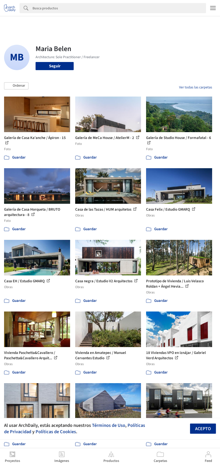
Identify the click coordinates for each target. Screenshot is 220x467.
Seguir (54, 66)
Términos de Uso (108, 425)
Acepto (203, 429)
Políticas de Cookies (56, 431)
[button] (16, 85)
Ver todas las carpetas (195, 87)
